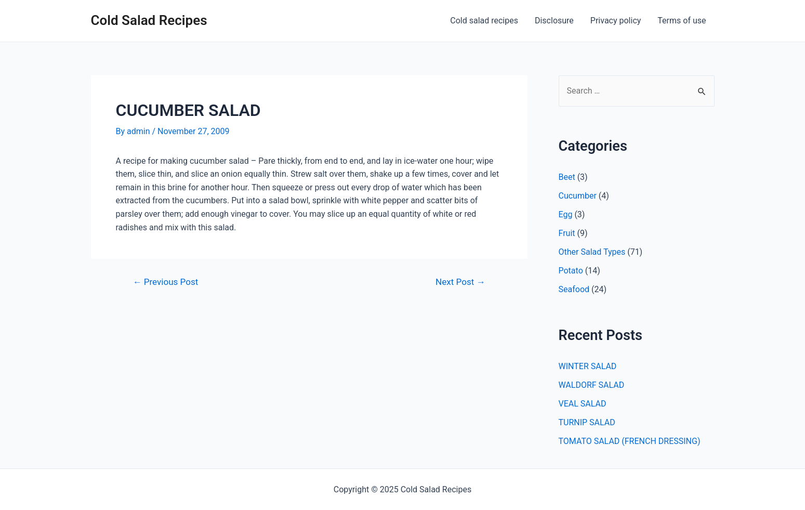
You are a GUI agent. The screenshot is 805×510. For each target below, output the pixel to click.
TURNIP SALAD (587, 422)
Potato (571, 271)
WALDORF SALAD (592, 385)
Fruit (567, 233)
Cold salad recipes (484, 20)
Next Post (460, 282)
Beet (567, 177)
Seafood (574, 289)
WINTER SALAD (588, 366)
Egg (566, 214)
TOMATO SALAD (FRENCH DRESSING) (630, 441)
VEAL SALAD (582, 404)
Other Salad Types (592, 252)
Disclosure (554, 20)
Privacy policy (615, 20)
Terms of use (681, 20)
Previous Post (165, 282)
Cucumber (578, 196)
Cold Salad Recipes (149, 20)
